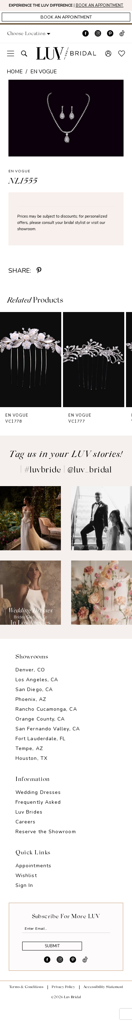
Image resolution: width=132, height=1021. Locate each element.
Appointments (33, 875)
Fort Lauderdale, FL (40, 748)
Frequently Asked (38, 812)
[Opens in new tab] (30, 528)
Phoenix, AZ (30, 709)
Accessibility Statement (103, 1004)
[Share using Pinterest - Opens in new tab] (39, 281)
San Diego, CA (34, 699)
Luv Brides (29, 821)
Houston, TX (31, 768)
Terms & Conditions (26, 1004)
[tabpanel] (66, 128)
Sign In (24, 895)
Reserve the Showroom (45, 841)
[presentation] (30, 369)
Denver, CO (30, 679)
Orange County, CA (40, 728)
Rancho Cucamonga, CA (46, 719)
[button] (36, 44)
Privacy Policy (63, 1004)
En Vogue (43, 81)
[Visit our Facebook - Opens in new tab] (85, 44)
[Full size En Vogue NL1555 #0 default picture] (66, 128)
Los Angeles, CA (36, 689)
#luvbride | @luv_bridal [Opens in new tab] (68, 480)
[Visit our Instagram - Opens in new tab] (97, 44)
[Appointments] (66, 26)
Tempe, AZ (29, 758)
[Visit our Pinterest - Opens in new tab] (110, 44)
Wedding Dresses (38, 802)
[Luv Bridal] (66, 63)
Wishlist (26, 885)
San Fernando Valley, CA (47, 738)
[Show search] (24, 63)
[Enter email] (66, 940)
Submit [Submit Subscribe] (61, 962)
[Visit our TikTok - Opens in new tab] (122, 44)
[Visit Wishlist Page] (121, 63)
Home (15, 81)
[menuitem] (11, 63)
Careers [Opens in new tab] (25, 831)
